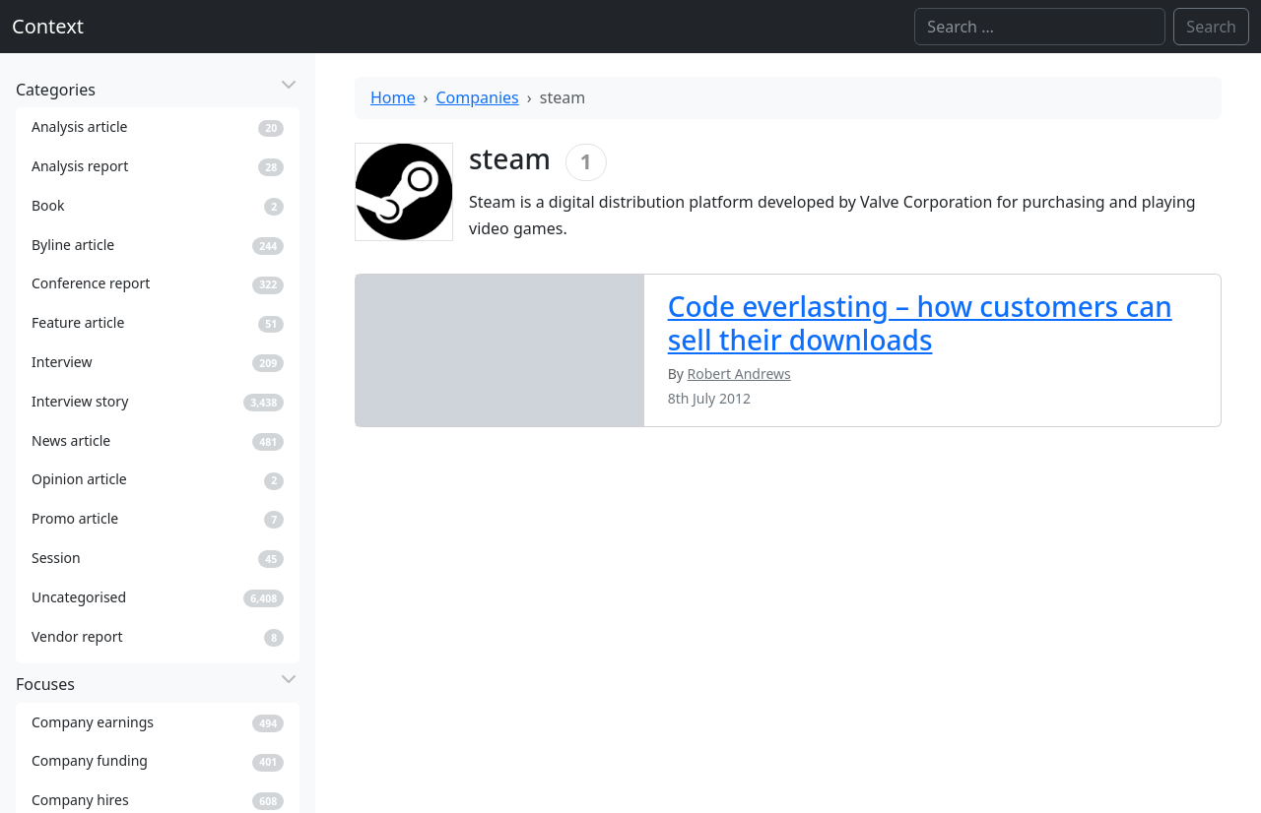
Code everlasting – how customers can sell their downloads (920, 322)
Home (393, 97)
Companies (477, 97)
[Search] (1039, 26)
